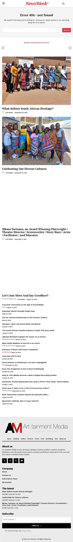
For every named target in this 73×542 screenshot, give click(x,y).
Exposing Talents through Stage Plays (18, 311)
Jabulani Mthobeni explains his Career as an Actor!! (24, 337)
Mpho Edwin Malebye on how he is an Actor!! (21, 343)
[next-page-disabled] (70, 48)
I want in (36, 526)
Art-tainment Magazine (8, 298)
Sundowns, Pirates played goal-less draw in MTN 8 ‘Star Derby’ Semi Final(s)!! (35, 382)
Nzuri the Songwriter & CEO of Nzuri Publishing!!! (23, 369)
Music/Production (6, 352)
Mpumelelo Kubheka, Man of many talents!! (20, 401)
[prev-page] (3, 48)
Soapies (4, 307)
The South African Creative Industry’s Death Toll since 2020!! (28, 330)
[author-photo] (3, 112)
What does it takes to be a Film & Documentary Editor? (25, 388)
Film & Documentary (7, 390)
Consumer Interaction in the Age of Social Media (23, 305)
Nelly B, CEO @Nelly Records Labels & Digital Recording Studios (29, 375)
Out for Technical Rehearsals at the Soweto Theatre (24, 318)
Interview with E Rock (11, 356)
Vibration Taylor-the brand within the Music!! (21, 324)
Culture (5, 494)
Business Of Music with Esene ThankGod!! (20, 350)
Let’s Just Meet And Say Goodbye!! (25, 295)
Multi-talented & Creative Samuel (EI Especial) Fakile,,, (25, 395)
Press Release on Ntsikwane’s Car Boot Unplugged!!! (24, 362)
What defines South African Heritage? (27, 108)
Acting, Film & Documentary (9, 339)
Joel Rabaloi (9, 112)
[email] (36, 519)
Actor (4, 508)
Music (3, 364)
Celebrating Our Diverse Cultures (24, 169)
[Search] (66, 30)
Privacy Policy (26, 531)
